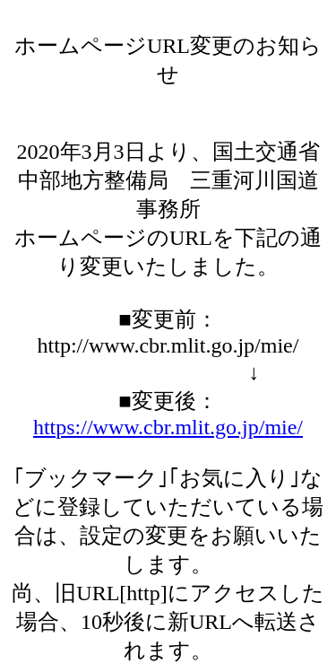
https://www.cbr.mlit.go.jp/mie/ (168, 427)
